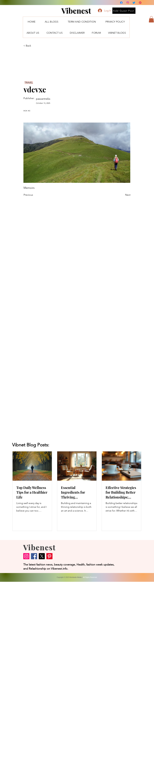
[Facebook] (121, 2)
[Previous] (34, 195)
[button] (151, 19)
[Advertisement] (29, 683)
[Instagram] (127, 2)
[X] (42, 556)
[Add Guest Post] (123, 11)
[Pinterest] (140, 2)
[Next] (122, 195)
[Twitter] (133, 2)
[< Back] (33, 46)
